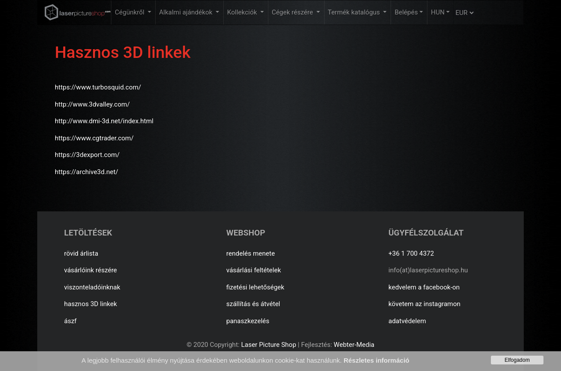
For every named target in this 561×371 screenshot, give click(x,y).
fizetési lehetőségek (255, 287)
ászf (70, 321)
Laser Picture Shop (268, 345)
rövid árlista (81, 253)
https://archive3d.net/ (86, 172)
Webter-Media (354, 345)
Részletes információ (376, 360)
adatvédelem (407, 321)
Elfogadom (516, 360)
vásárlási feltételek (253, 270)
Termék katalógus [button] (355, 12)
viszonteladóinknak (92, 287)
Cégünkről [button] (130, 12)
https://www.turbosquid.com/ (98, 87)
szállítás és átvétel (253, 304)
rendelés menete (250, 253)
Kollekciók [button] (243, 12)
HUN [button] (437, 12)
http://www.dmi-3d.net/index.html (104, 121)
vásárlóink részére (90, 270)
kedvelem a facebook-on (424, 287)
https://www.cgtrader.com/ (94, 138)
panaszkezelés (247, 321)
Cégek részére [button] (293, 12)
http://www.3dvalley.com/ (92, 104)
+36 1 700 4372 (411, 253)
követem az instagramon (424, 304)
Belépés (406, 12)
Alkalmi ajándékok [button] (186, 12)
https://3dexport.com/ (87, 155)
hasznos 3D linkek (90, 304)
